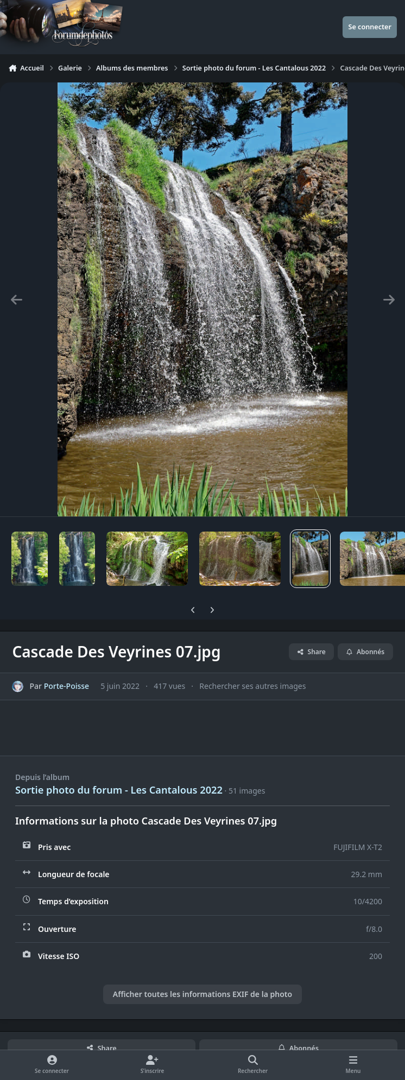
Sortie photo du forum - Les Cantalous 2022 (119, 789)
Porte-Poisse (66, 686)
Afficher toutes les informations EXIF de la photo (202, 994)
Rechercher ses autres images (252, 686)
